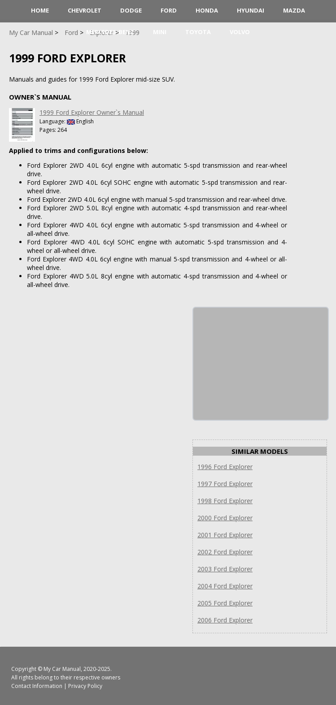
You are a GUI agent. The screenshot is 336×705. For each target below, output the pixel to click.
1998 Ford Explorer (225, 500)
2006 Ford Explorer (225, 620)
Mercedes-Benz (110, 32)
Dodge (131, 10)
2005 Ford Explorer (225, 603)
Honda (207, 10)
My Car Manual (62, 669)
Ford (169, 10)
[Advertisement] (260, 364)
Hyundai (250, 10)
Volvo (240, 32)
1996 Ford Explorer (225, 466)
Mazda (294, 10)
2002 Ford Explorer (225, 552)
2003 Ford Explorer (225, 569)
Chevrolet (84, 10)
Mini (159, 32)
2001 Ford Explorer (225, 535)
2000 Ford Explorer (225, 518)
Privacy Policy (85, 686)
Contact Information (36, 686)
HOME (40, 10)
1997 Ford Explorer (225, 483)
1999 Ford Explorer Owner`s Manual (91, 112)
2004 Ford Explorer (225, 586)
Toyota (198, 32)
